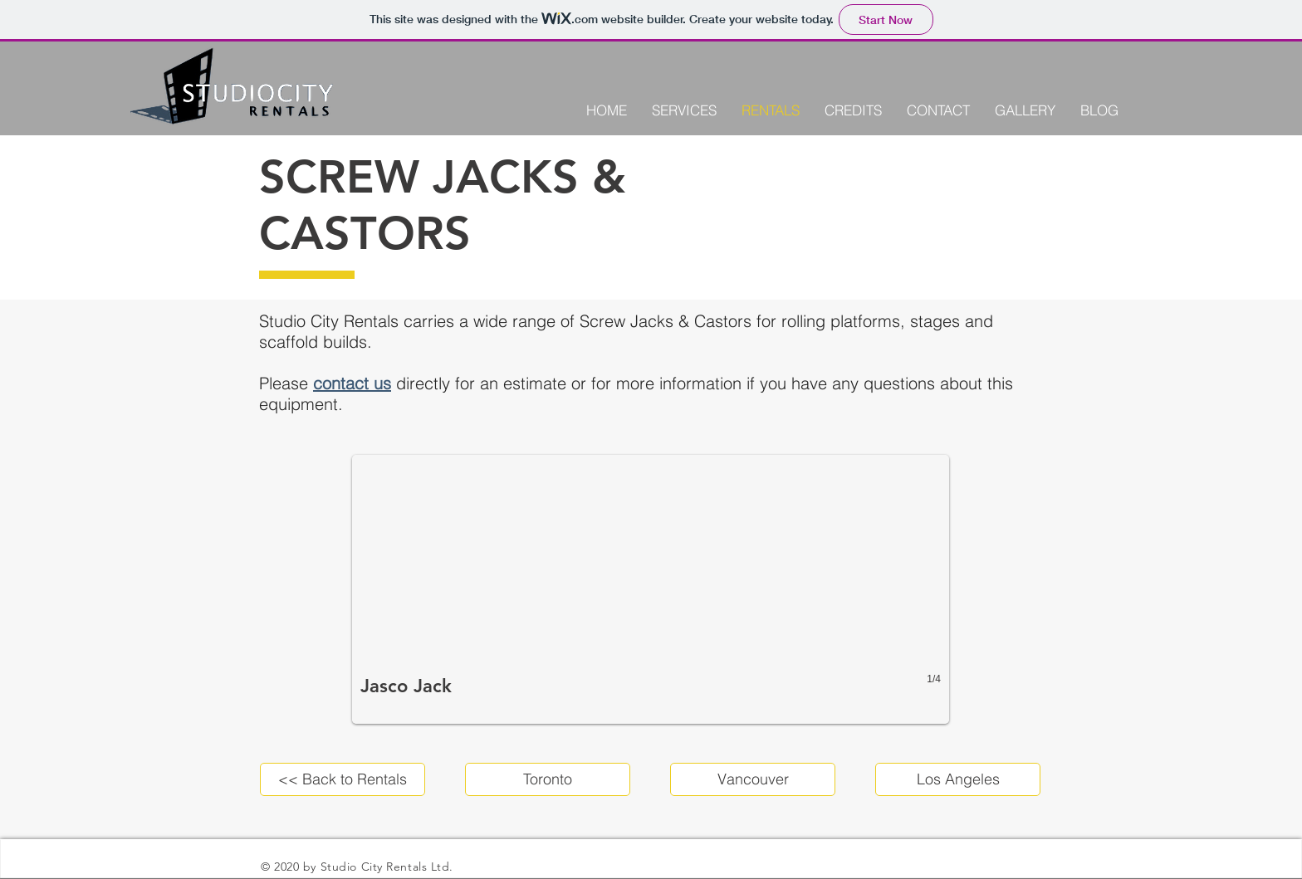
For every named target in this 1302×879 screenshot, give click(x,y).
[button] (650, 589)
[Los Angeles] (957, 779)
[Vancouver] (752, 779)
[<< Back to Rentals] (342, 779)
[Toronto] (547, 779)
